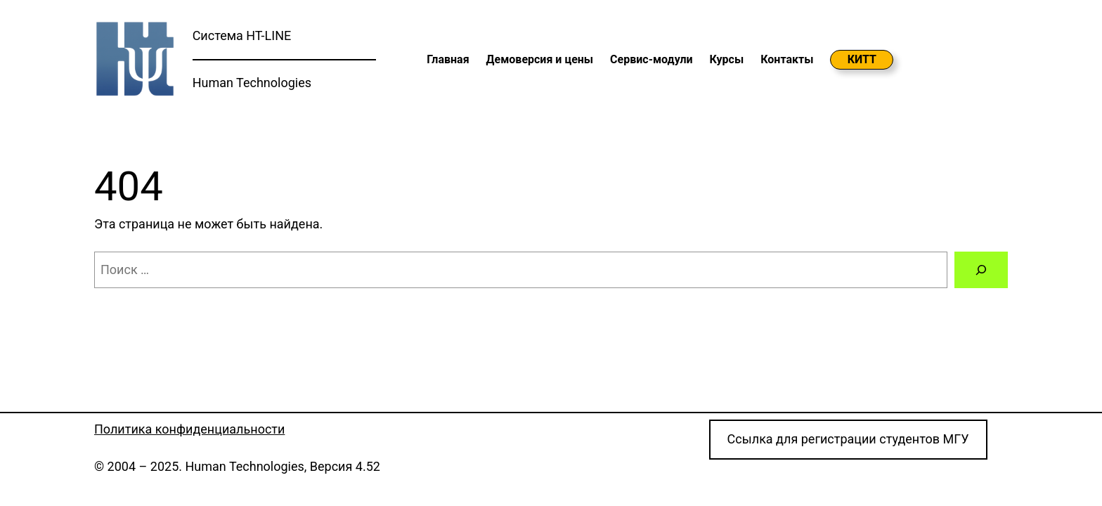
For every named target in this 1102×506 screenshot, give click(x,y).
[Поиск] (981, 270)
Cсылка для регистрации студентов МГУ (848, 439)
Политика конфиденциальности (189, 429)
